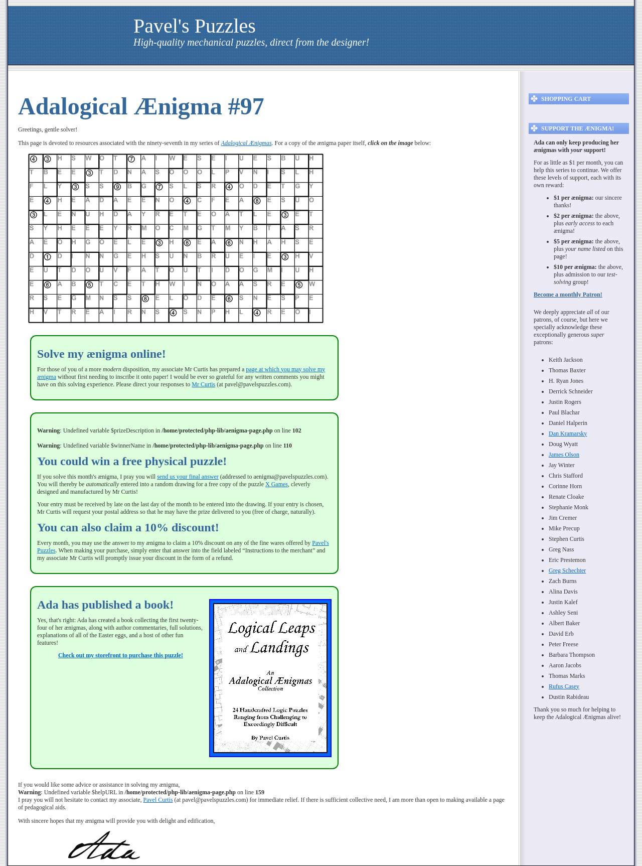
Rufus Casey (564, 686)
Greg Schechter (567, 570)
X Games (276, 484)
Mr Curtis (203, 384)
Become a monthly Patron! (568, 294)
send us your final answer (188, 476)
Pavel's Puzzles (194, 26)
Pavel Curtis (158, 799)
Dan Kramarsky (568, 433)
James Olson (564, 454)
